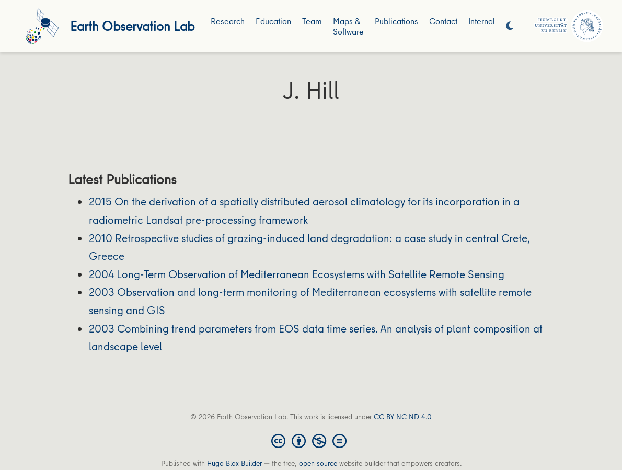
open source (318, 463)
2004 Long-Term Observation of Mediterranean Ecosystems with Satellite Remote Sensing (296, 274)
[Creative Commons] (311, 440)
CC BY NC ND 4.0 (403, 416)
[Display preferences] (509, 26)
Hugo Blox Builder (234, 463)
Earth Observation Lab (132, 26)
